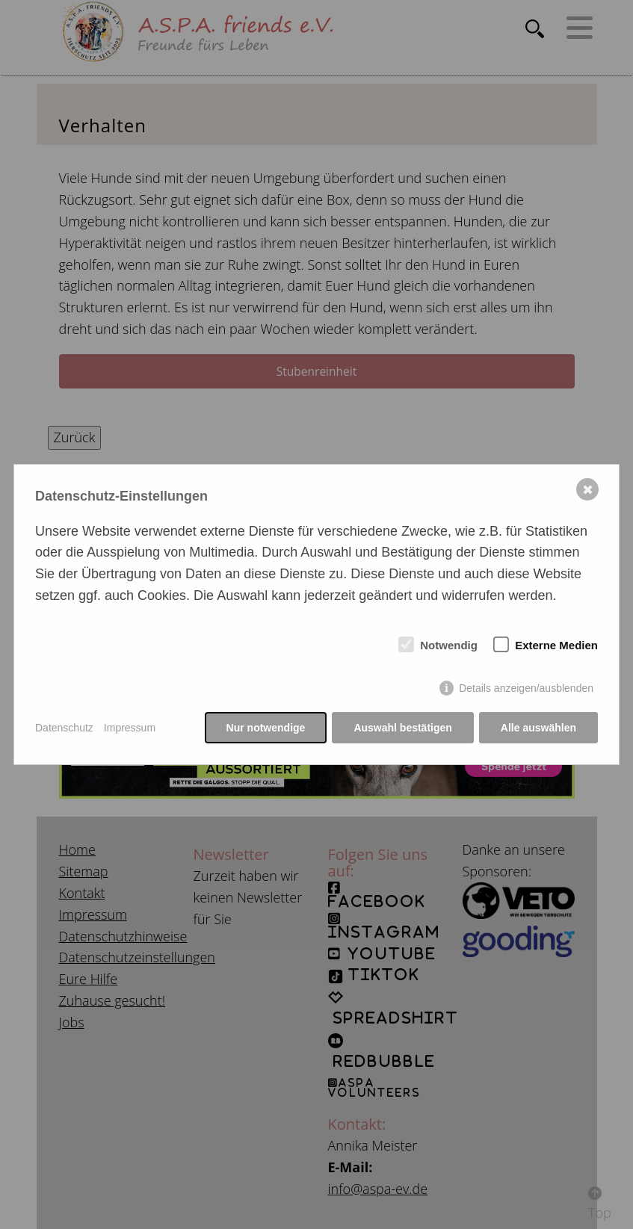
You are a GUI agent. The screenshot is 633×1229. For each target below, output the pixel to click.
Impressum (129, 728)
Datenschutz (64, 728)
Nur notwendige (266, 728)
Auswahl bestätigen (402, 728)
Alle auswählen (538, 728)
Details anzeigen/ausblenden (526, 688)
